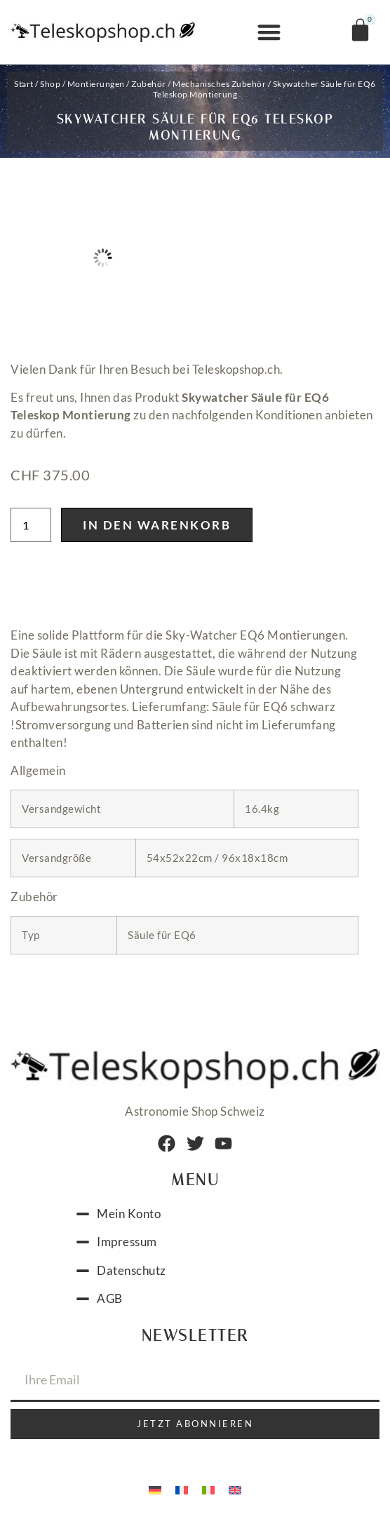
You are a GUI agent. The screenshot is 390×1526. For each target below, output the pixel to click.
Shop (50, 84)
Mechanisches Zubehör (219, 84)
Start (24, 84)
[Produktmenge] (31, 525)
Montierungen (96, 84)
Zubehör (148, 84)
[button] (269, 32)
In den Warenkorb (157, 525)
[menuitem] (155, 1489)
